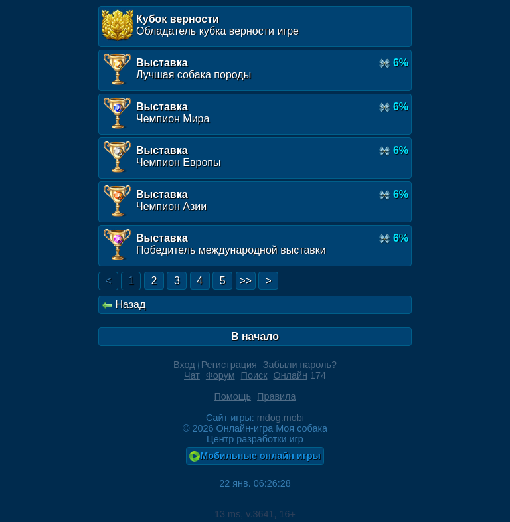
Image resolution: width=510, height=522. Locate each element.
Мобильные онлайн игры (255, 456)
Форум (220, 375)
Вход (184, 364)
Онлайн (290, 375)
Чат (192, 375)
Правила (276, 396)
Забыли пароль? (300, 364)
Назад (123, 305)
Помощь (232, 396)
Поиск (254, 375)
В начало (255, 336)
